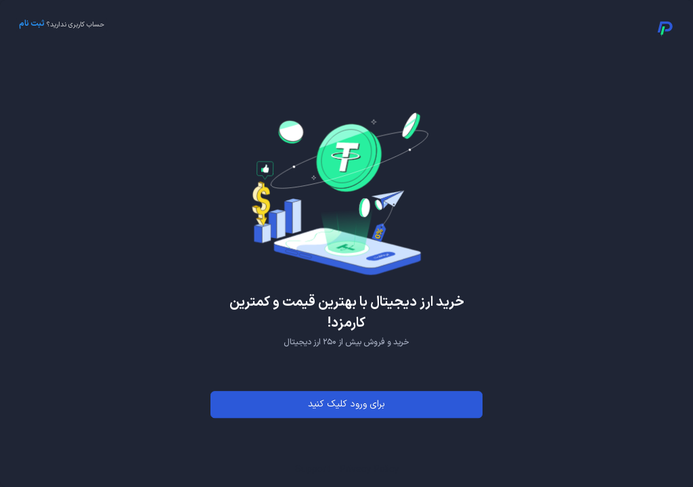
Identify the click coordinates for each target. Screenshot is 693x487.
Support (312, 470)
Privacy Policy (369, 470)
